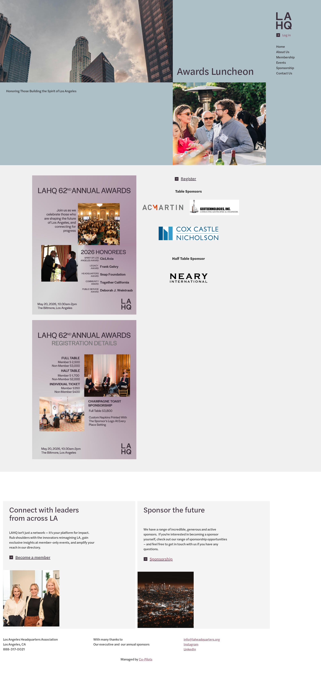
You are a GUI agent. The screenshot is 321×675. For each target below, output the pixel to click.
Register (188, 178)
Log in (286, 35)
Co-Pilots (145, 659)
